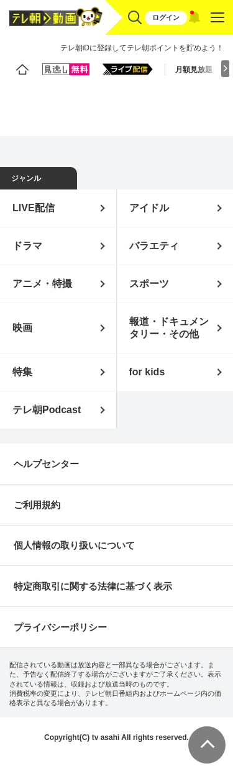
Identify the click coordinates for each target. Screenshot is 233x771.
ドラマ (27, 245)
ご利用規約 (37, 505)
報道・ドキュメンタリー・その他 (169, 327)
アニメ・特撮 (42, 283)
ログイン (166, 17)
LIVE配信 (33, 208)
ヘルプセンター (46, 463)
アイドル (149, 208)
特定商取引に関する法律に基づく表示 (93, 586)
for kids (147, 372)
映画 (22, 327)
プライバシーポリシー (60, 627)
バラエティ (154, 245)
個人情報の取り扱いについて (74, 545)
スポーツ (149, 283)
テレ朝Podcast (46, 409)
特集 (22, 372)
